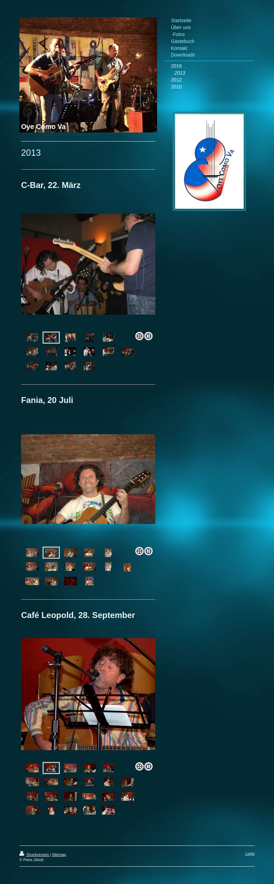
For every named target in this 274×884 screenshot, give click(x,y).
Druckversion (34, 854)
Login (250, 853)
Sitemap (59, 854)
